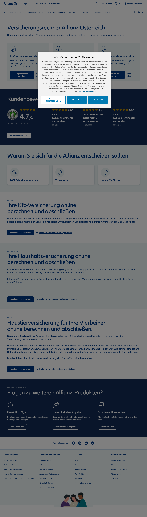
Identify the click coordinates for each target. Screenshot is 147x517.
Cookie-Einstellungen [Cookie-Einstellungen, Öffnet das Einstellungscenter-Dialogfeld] (53, 99)
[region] (74, 80)
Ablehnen (77, 100)
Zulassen (98, 100)
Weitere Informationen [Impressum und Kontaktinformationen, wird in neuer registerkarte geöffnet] (88, 91)
